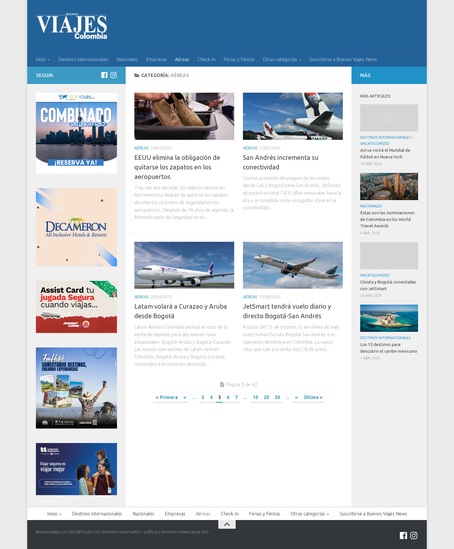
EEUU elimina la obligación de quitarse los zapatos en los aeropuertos (177, 167)
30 (277, 397)
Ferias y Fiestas (239, 59)
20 (266, 397)
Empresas (156, 59)
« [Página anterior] (185, 397)
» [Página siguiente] (296, 397)
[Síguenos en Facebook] (104, 75)
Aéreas (182, 59)
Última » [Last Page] (313, 397)
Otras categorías (280, 59)
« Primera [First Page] (167, 397)
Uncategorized (374, 143)
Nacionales (127, 59)
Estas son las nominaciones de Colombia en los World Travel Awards (387, 219)
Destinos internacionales (83, 59)
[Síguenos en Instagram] (113, 75)
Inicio (41, 59)
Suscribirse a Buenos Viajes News (343, 59)
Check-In (206, 59)
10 (255, 397)
